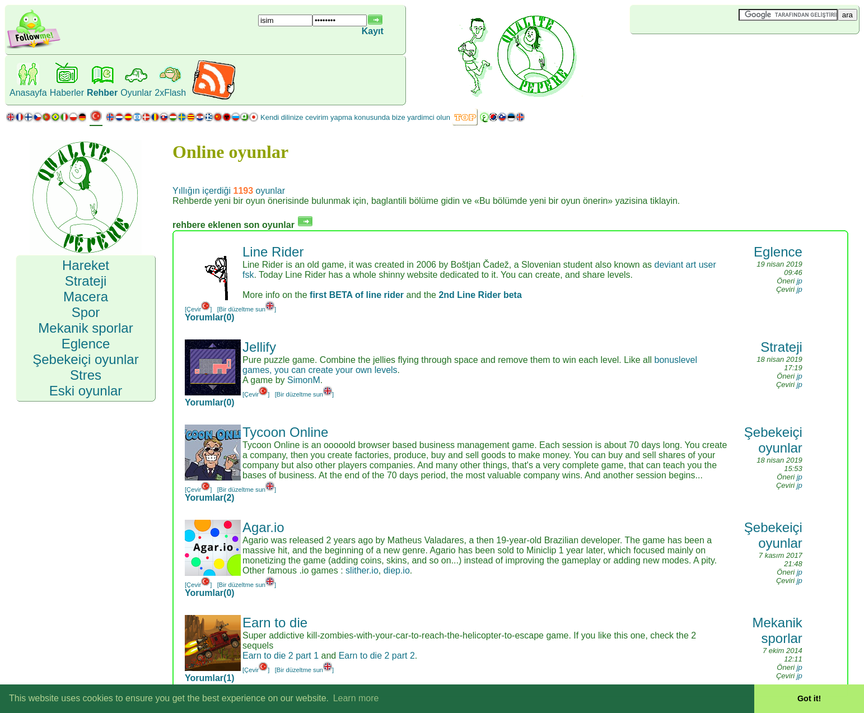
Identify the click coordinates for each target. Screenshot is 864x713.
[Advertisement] (696, 52)
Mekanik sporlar (777, 630)
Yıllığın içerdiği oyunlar (228, 190)
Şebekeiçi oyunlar (773, 440)
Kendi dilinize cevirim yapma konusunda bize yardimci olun (355, 117)
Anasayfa (28, 92)
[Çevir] (198, 309)
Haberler (67, 92)
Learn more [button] (356, 698)
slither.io (362, 570)
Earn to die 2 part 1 (280, 655)
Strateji (781, 347)
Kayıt (373, 31)
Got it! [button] (809, 698)
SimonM (303, 380)
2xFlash (170, 92)
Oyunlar (136, 92)
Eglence (778, 251)
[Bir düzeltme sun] (247, 309)
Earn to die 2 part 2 (377, 655)
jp (799, 281)
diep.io (397, 570)
